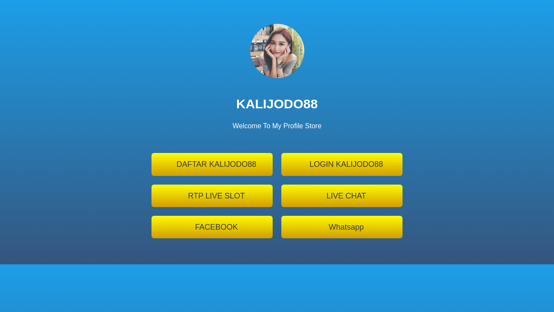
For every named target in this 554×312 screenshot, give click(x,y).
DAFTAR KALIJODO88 (217, 164)
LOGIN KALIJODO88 (346, 164)
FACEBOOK (216, 227)
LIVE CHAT (346, 196)
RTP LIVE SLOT (216, 196)
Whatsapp (346, 227)
